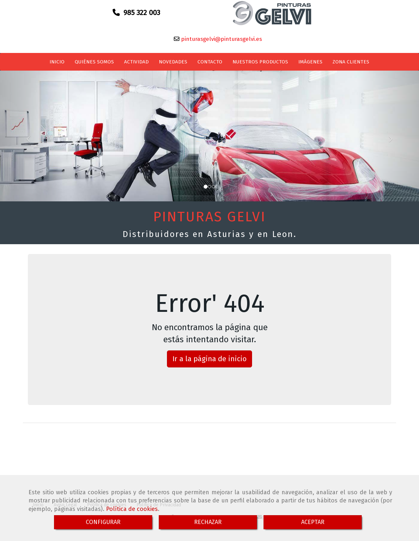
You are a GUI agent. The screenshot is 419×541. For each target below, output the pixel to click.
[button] (31, 138)
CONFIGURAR (103, 522)
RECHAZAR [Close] (208, 522)
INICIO (56, 64)
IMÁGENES (310, 64)
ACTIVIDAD (136, 64)
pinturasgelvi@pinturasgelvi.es (220, 41)
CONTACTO (209, 64)
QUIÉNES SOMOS (94, 64)
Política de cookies (132, 509)
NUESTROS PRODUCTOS (260, 64)
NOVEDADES (173, 64)
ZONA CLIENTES (351, 64)
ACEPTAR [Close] (312, 522)
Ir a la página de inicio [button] (209, 361)
